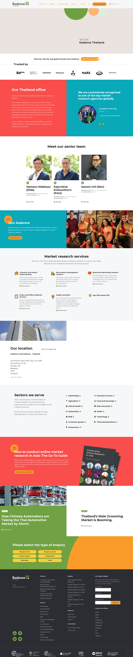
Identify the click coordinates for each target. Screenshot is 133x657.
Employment (50, 556)
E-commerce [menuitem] (44, 624)
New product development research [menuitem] (48, 585)
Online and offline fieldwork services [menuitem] (46, 594)
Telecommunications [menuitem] (47, 640)
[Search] (89, 4)
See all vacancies (15, 238)
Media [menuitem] (42, 634)
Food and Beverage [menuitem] (46, 629)
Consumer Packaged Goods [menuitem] (47, 620)
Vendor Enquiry (24, 556)
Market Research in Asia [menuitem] (76, 587)
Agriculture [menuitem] (44, 611)
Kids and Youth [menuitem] (45, 632)
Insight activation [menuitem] (46, 598)
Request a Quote (50, 552)
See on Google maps (50, 349)
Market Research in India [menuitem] (76, 592)
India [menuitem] (96, 617)
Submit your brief (99, 4)
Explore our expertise (89, 59)
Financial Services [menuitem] (46, 627)
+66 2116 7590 (15, 377)
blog (18, 511)
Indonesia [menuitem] (98, 620)
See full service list (101, 295)
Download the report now (24, 472)
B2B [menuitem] (41, 617)
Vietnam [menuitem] (98, 636)
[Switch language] (114, 4)
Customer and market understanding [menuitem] (47, 581)
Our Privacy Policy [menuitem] (74, 628)
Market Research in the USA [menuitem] (76, 605)
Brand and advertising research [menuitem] (47, 590)
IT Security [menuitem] (71, 630)
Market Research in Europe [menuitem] (74, 596)
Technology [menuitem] (44, 637)
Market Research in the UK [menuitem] (76, 600)
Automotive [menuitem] (44, 614)
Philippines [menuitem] (99, 622)
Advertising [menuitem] (44, 606)
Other (50, 560)
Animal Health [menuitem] (45, 609)
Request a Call (25, 552)
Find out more (25, 286)
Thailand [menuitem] (98, 628)
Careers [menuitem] (70, 619)
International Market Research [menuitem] (75, 581)
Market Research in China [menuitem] (76, 584)
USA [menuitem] (96, 633)
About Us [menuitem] (71, 614)
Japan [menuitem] (97, 615)
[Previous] (99, 124)
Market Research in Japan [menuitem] (76, 590)
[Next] (103, 124)
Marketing (24, 560)
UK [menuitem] (96, 630)
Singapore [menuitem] (98, 625)
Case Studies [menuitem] (72, 617)
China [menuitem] (97, 612)
